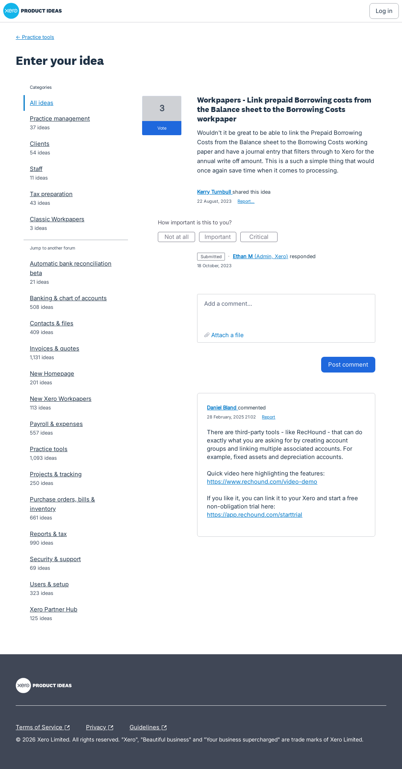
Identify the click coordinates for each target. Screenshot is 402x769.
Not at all (180, 237)
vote (161, 128)
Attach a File (227, 335)
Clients (39, 143)
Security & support (55, 559)
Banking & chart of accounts (68, 298)
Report (268, 417)
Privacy (101, 727)
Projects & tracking (56, 474)
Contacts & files (51, 323)
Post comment (348, 364)
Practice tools (49, 449)
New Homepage (52, 373)
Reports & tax (48, 534)
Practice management (60, 118)
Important (220, 237)
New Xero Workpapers (60, 398)
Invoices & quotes (54, 348)
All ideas (41, 102)
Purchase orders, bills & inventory (62, 504)
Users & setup (49, 584)
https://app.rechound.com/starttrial (254, 514)
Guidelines (150, 727)
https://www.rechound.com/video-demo (262, 481)
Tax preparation (51, 194)
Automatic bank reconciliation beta (70, 268)
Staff (36, 169)
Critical (263, 237)
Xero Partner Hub (53, 609)
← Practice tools (35, 37)
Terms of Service (44, 727)
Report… (246, 201)
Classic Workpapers (57, 219)
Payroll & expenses (56, 424)
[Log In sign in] (384, 11)
